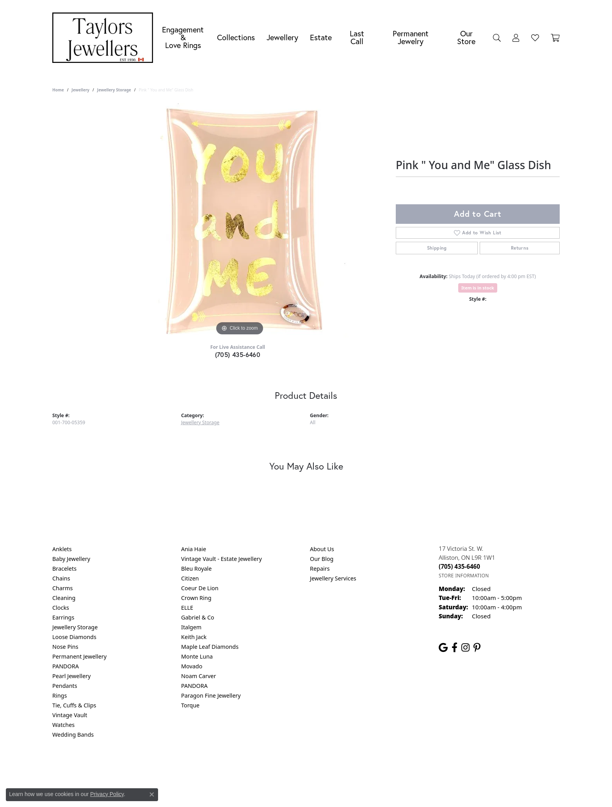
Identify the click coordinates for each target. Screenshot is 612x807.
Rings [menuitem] (59, 695)
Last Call (357, 37)
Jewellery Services (333, 578)
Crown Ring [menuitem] (196, 598)
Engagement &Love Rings (183, 37)
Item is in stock (477, 288)
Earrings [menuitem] (63, 617)
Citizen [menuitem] (190, 578)
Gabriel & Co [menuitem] (197, 617)
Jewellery (282, 37)
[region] (240, 220)
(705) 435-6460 (238, 354)
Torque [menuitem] (190, 705)
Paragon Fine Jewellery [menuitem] (211, 695)
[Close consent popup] (151, 794)
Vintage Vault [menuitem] (69, 715)
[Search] (497, 37)
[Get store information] (464, 575)
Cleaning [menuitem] (63, 598)
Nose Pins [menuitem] (65, 646)
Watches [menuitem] (63, 724)
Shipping (437, 248)
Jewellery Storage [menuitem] (75, 627)
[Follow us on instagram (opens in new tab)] (465, 647)
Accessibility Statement (371, 766)
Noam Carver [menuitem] (198, 676)
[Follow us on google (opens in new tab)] (443, 647)
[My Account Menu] (515, 37)
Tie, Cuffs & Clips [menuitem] (74, 705)
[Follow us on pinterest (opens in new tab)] (476, 647)
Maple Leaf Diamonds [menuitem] (209, 646)
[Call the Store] (459, 566)
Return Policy (228, 766)
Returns (520, 248)
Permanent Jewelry (411, 37)
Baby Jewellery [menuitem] (71, 558)
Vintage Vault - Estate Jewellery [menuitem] (221, 558)
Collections (236, 37)
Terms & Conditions (314, 766)
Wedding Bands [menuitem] (73, 734)
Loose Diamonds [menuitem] (74, 637)
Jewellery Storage (114, 90)
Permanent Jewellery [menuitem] (79, 656)
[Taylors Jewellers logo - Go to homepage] (104, 37)
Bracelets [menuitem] (64, 568)
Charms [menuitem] (62, 588)
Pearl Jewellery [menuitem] (71, 676)
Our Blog (321, 558)
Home (58, 90)
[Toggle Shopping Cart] (555, 37)
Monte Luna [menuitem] (197, 656)
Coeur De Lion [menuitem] (200, 588)
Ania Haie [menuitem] (193, 549)
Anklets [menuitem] (62, 549)
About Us (322, 549)
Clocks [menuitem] (60, 607)
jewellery (80, 90)
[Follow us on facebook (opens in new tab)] (454, 647)
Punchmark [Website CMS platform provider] (320, 791)
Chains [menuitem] (61, 578)
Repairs (320, 568)
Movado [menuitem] (191, 666)
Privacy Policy (268, 766)
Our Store (466, 37)
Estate (321, 37)
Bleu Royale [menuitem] (196, 568)
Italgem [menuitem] (191, 627)
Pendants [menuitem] (64, 685)
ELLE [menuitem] (187, 607)
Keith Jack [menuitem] (193, 637)
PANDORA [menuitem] (65, 666)
